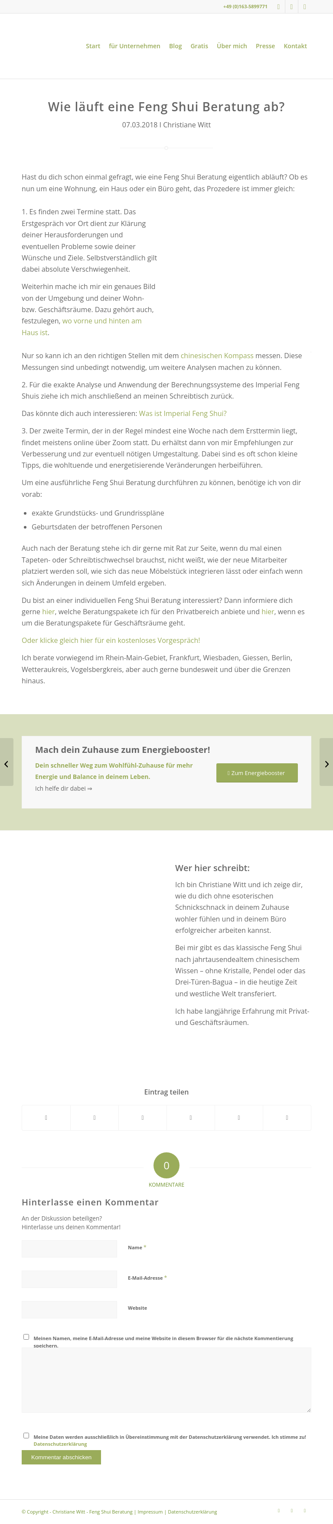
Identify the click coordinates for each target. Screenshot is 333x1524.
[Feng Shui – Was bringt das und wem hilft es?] (6, 762)
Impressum (150, 1511)
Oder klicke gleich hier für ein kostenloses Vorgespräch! (112, 640)
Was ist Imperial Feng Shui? (183, 413)
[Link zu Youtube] (291, 6)
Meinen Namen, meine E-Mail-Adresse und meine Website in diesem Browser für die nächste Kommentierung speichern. (164, 1342)
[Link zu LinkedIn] (304, 6)
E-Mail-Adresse (147, 1277)
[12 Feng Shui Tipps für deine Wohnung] (326, 762)
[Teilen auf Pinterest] (191, 1117)
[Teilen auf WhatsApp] (142, 1117)
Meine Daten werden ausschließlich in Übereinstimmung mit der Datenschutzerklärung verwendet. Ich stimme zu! (170, 1440)
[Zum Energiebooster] (257, 773)
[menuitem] (93, 46)
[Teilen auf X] (94, 1117)
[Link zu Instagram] (278, 6)
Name (137, 1247)
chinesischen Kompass (217, 355)
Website (137, 1307)
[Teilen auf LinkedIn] (239, 1117)
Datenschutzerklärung (60, 1444)
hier (48, 611)
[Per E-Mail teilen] (287, 1117)
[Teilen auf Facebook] (46, 1117)
